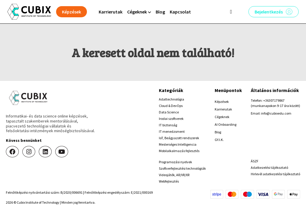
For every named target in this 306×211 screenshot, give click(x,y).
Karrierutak (110, 12)
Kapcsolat (180, 12)
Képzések (222, 101)
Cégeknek (222, 117)
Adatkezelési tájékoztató (269, 167)
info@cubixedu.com (276, 113)
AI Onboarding (225, 124)
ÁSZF (254, 161)
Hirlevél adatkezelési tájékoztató (275, 174)
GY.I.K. (219, 139)
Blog (160, 12)
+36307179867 (274, 100)
